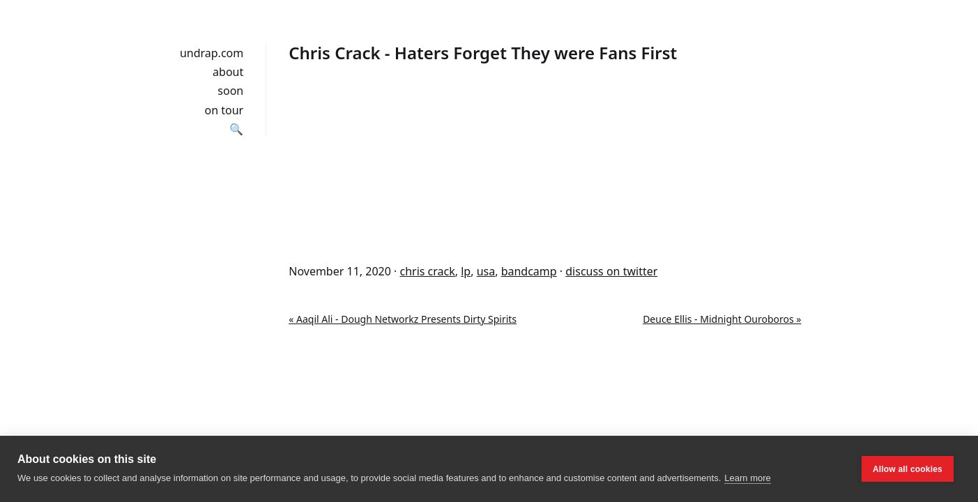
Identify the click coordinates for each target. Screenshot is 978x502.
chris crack (426, 271)
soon (230, 90)
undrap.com (211, 53)
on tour (224, 110)
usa (486, 271)
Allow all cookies (907, 469)
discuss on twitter (611, 271)
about (228, 71)
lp (466, 271)
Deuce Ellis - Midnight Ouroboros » (722, 319)
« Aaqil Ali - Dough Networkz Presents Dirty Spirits (403, 319)
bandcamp (529, 271)
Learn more (747, 478)
